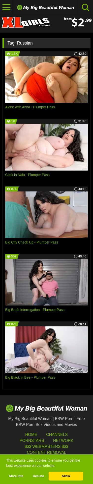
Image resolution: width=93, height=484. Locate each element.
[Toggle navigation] (6, 7)
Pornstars (32, 440)
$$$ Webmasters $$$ (46, 446)
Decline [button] (38, 476)
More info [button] (16, 476)
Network (63, 440)
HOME (31, 434)
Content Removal (46, 452)
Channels (57, 434)
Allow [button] (66, 476)
